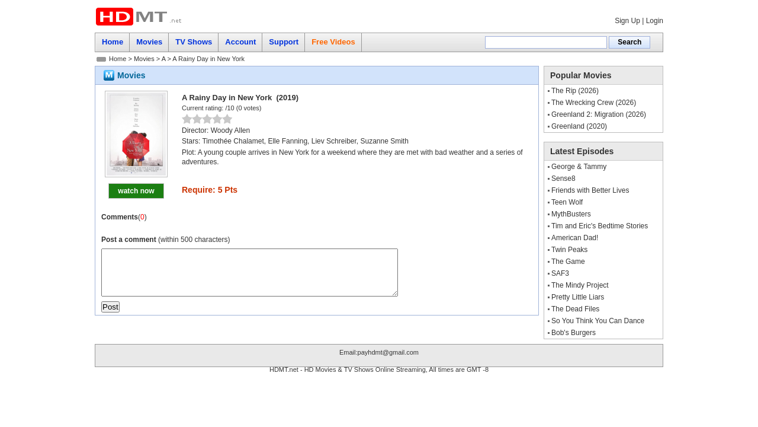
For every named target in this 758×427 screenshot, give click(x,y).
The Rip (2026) (575, 91)
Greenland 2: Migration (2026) (598, 114)
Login (654, 21)
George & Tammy (578, 166)
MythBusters (571, 214)
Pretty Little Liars (577, 297)
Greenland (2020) (579, 126)
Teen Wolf (567, 202)
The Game (568, 261)
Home (117, 58)
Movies (144, 58)
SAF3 (560, 273)
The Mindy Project (580, 285)
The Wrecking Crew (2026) (593, 102)
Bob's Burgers (573, 333)
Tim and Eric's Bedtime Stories (599, 226)
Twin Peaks (569, 250)
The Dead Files (575, 309)
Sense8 (563, 178)
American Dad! (574, 238)
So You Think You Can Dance (597, 321)
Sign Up (627, 21)
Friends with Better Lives (590, 190)
